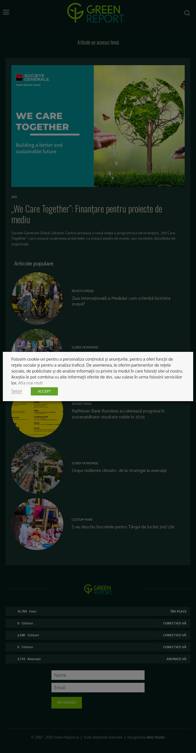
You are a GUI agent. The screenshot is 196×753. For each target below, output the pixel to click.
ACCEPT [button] (44, 391)
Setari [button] (16, 390)
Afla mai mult (30, 382)
